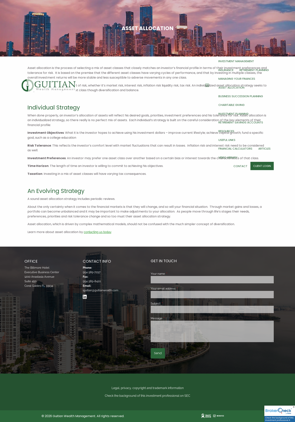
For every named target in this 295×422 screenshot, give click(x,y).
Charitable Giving (231, 105)
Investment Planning (233, 114)
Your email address (177, 288)
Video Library (227, 157)
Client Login (262, 166)
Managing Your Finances (236, 79)
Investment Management (236, 61)
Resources (226, 131)
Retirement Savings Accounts (240, 122)
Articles (264, 149)
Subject (169, 303)
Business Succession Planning (240, 96)
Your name (171, 273)
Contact (240, 166)
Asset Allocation (231, 87)
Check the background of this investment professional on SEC (147, 396)
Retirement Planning (254, 70)
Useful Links (226, 140)
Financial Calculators (235, 149)
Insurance (225, 70)
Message (170, 318)
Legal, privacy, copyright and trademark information (148, 388)
